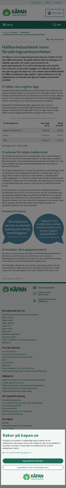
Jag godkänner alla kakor (33, 461)
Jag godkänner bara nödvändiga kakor (33, 467)
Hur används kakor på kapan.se (18, 452)
